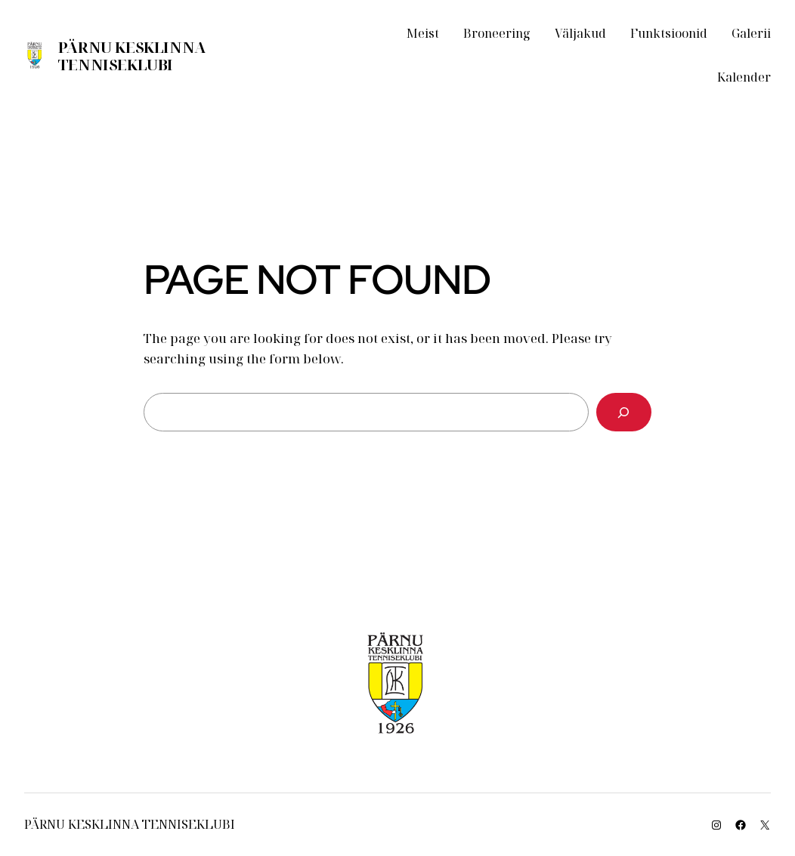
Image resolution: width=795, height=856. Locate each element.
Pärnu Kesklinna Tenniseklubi (132, 56)
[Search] (623, 412)
